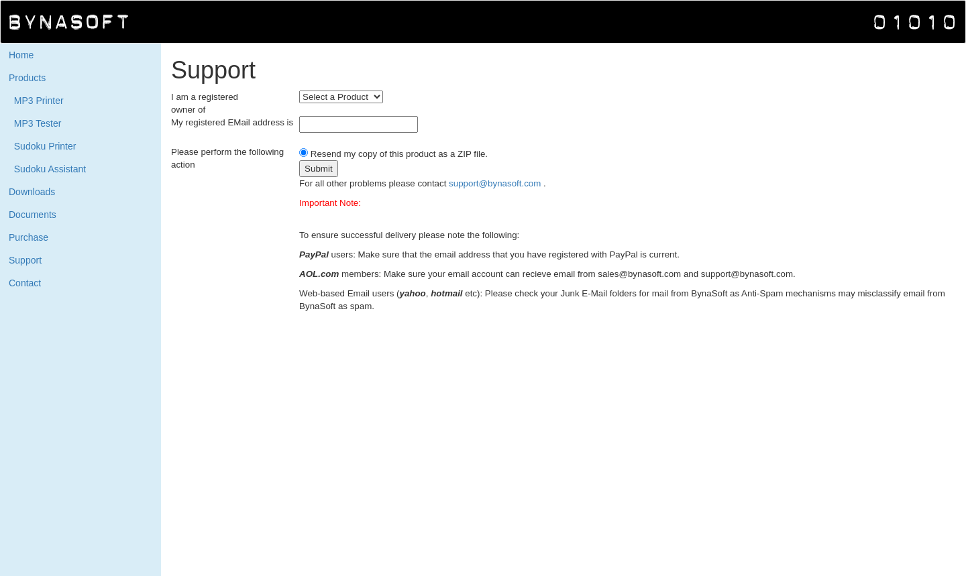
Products (27, 77)
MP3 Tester (35, 123)
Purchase (28, 237)
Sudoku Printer (42, 146)
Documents (32, 214)
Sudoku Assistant (47, 169)
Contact (25, 283)
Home (21, 55)
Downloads (32, 191)
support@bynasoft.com (496, 183)
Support (25, 260)
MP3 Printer (36, 100)
